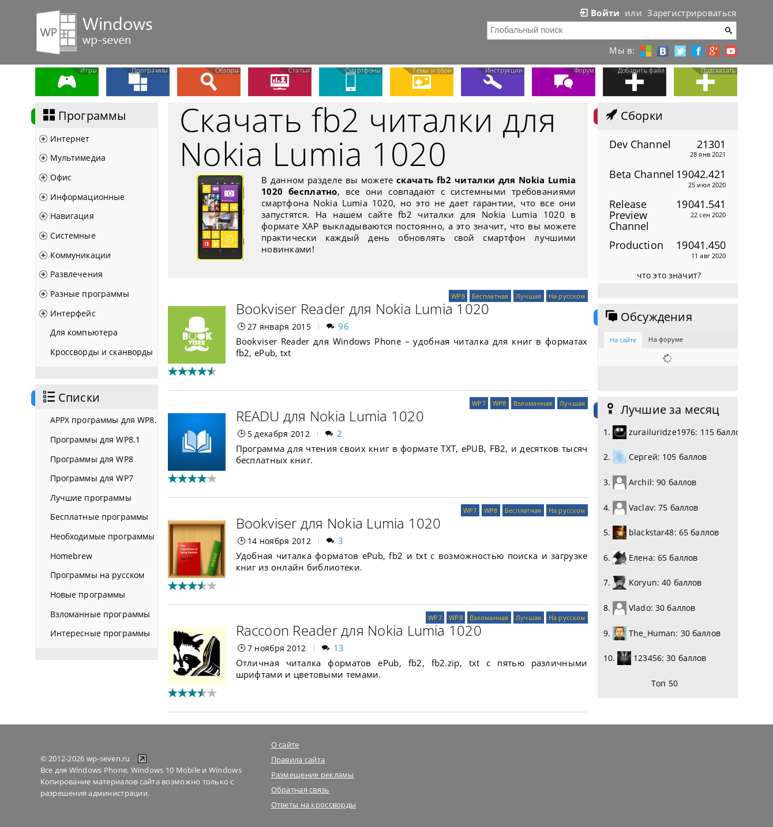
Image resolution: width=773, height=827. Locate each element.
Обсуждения (647, 316)
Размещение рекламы (312, 774)
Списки (70, 397)
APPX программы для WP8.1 (103, 419)
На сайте (623, 339)
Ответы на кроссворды (314, 804)
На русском (567, 296)
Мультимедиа (78, 157)
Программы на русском (97, 574)
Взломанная (533, 403)
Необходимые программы (102, 536)
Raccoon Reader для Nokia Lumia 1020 (359, 630)
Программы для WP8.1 (95, 439)
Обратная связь (300, 789)
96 (343, 326)
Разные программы (89, 293)
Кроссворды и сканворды (101, 351)
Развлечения (76, 274)
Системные (73, 235)
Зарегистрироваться (691, 12)
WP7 (479, 403)
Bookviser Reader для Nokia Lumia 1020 (363, 308)
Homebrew (71, 555)
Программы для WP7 (91, 478)
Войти (598, 12)
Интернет (70, 138)
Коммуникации (80, 255)
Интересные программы (100, 633)
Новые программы (88, 594)
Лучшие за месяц (661, 409)
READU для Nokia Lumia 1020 (330, 415)
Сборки (633, 115)
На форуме (665, 339)
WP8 (458, 296)
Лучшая (529, 296)
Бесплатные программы (99, 516)
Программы (83, 115)
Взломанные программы (100, 614)
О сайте (285, 744)
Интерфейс (73, 313)
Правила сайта (298, 759)
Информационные (87, 196)
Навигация (72, 215)
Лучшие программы (91, 497)
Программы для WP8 (91, 459)
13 (338, 648)
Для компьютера (84, 332)
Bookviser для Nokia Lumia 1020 (338, 523)
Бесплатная (490, 296)
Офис (61, 177)
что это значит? (669, 275)
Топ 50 (664, 683)
